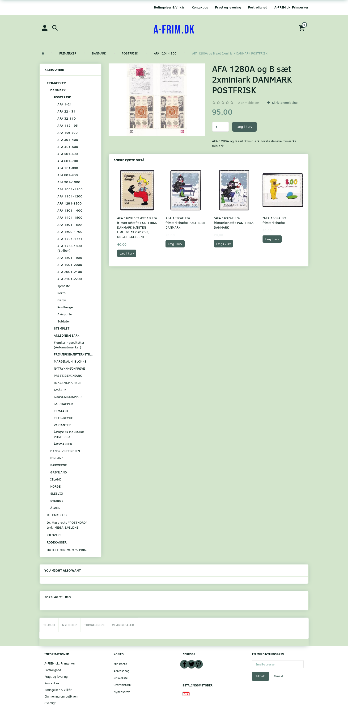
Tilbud (49, 625)
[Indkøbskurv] (302, 27)
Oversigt (50, 703)
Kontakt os (200, 7)
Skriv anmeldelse (284, 102)
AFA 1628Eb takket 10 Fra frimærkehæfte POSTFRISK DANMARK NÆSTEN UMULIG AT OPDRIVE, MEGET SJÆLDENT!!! (137, 227)
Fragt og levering (228, 7)
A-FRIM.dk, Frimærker (291, 7)
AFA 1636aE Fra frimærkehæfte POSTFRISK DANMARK (185, 223)
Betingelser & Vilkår (169, 7)
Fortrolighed (257, 7)
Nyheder (69, 625)
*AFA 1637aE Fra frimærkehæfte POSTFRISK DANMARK (234, 223)
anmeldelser (248, 102)
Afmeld (278, 676)
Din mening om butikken (60, 696)
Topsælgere (94, 625)
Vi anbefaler (123, 625)
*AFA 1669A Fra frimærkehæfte (275, 220)
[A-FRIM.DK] (174, 30)
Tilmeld (260, 676)
